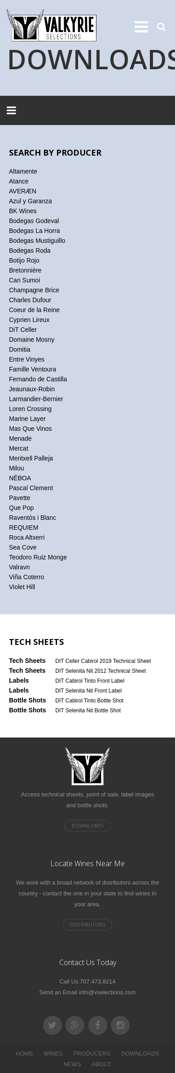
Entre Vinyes (26, 359)
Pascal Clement (31, 488)
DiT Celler (23, 329)
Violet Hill (22, 586)
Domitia (19, 349)
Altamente (23, 171)
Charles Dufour (30, 300)
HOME (24, 1053)
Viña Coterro (26, 577)
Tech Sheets (27, 660)
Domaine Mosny (31, 339)
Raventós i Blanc (32, 517)
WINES (53, 1053)
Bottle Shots (27, 700)
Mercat (18, 448)
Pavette (19, 497)
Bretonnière (25, 270)
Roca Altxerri (26, 537)
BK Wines (22, 211)
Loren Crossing (30, 408)
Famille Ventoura (32, 369)
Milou (16, 468)
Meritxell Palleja (31, 458)
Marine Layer (27, 418)
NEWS (72, 1064)
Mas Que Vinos (30, 428)
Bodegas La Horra (34, 230)
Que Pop (21, 507)
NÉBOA (20, 478)
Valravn (19, 567)
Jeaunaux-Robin (32, 389)
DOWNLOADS (140, 1053)
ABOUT (102, 1064)
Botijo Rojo (24, 260)
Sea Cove (22, 547)
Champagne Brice (34, 290)
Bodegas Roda (30, 250)
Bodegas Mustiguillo (37, 240)
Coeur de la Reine (34, 309)
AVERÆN (22, 191)
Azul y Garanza (30, 201)
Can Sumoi (24, 280)
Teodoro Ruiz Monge (38, 557)
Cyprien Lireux (29, 319)
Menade (20, 438)
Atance (19, 181)
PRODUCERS (91, 1053)
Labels (19, 680)
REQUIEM (23, 527)
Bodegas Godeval (34, 220)
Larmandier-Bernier (36, 398)
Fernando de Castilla (38, 379)
